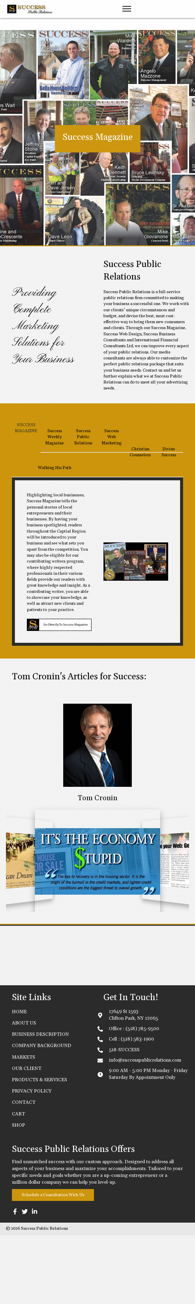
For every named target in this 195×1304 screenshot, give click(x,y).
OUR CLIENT (26, 1137)
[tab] (26, 503)
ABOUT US (24, 1092)
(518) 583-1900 (137, 1108)
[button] (126, 6)
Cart (18, 1182)
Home (19, 1080)
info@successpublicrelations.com (145, 1129)
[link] (126, 22)
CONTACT (23, 1171)
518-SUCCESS (124, 1118)
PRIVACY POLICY (32, 1160)
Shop (18, 1194)
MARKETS (23, 1126)
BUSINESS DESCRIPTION (40, 1103)
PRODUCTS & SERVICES (39, 1148)
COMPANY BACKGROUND (41, 1114)
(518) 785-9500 (142, 1098)
